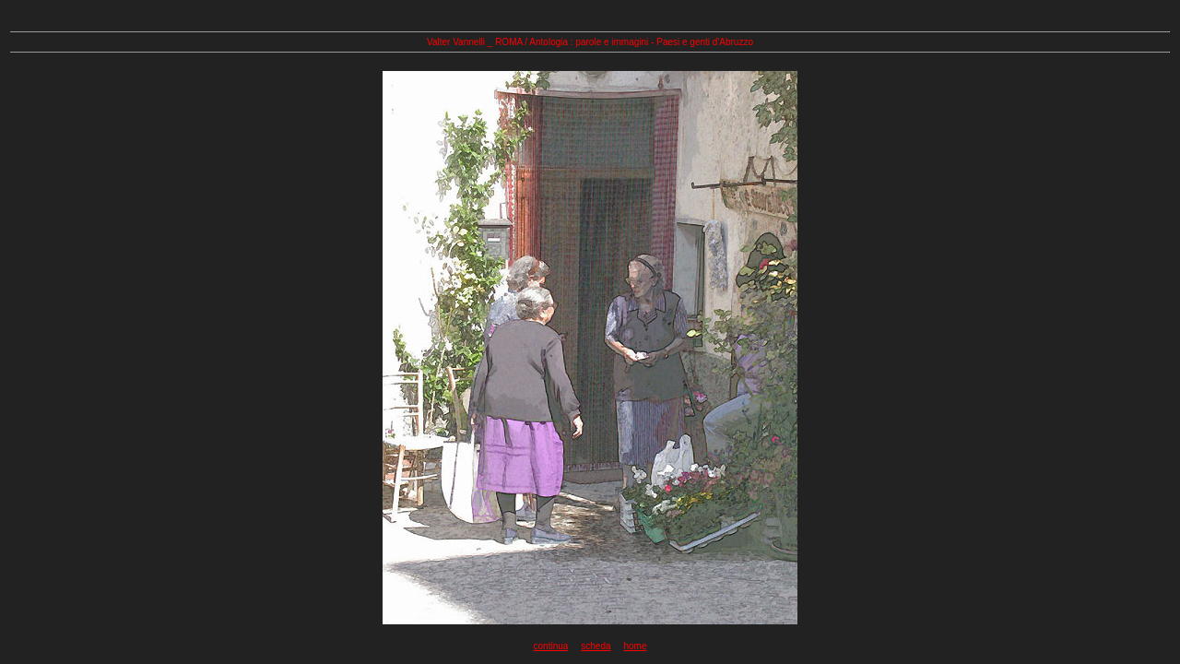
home (634, 646)
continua (551, 646)
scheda (595, 646)
